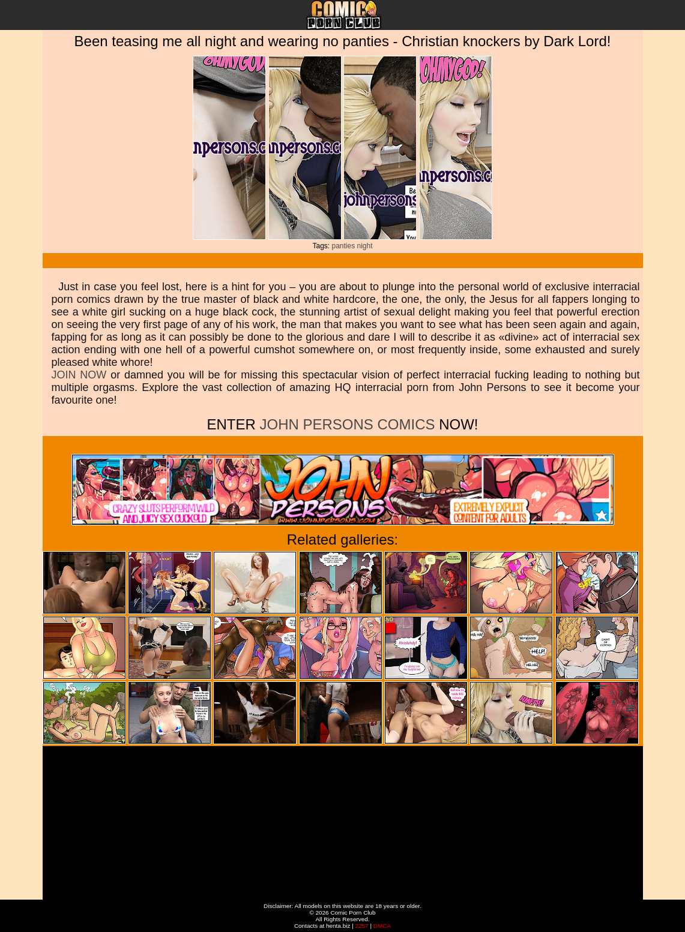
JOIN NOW (79, 375)
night (365, 246)
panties (343, 246)
